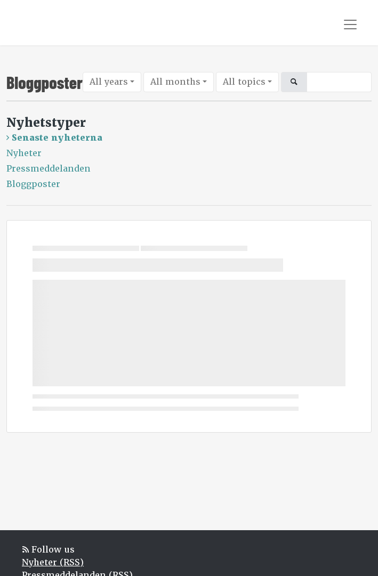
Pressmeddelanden (48, 168)
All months (175, 81)
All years (109, 81)
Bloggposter (33, 184)
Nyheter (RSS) (53, 562)
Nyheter (24, 153)
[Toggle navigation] (350, 24)
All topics (244, 81)
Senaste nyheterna (57, 137)
